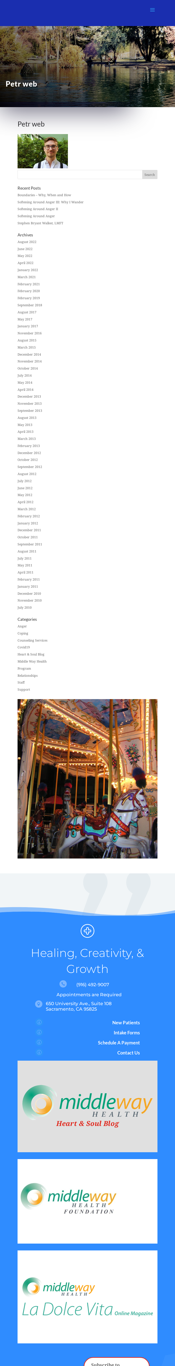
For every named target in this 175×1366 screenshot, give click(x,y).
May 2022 (25, 256)
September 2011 (30, 544)
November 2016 (30, 333)
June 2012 (25, 488)
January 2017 (28, 326)
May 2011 (25, 565)
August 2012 (27, 474)
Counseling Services (32, 640)
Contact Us (128, 1052)
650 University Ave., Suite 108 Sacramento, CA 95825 (79, 1006)
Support (24, 689)
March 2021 (27, 277)
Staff (21, 682)
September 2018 (30, 305)
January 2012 (28, 523)
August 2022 (27, 242)
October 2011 (28, 537)
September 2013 (30, 410)
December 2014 (29, 354)
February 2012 (29, 516)
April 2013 (25, 431)
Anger (22, 626)
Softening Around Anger (36, 216)
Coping (23, 633)
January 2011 (28, 586)
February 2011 (29, 579)
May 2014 (25, 382)
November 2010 (30, 600)
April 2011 (25, 572)
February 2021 (29, 284)
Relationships (28, 675)
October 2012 (28, 459)
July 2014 (25, 375)
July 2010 (25, 607)
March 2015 (27, 347)
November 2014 (30, 361)
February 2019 (29, 298)
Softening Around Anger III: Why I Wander (51, 202)
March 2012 (27, 509)
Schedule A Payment (119, 1042)
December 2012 (29, 453)
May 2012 (25, 495)
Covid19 (24, 647)
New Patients (126, 1022)
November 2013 (30, 403)
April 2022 (25, 263)
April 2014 (25, 389)
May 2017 (25, 319)
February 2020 (29, 291)
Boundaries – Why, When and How (44, 195)
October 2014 (28, 368)
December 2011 (29, 530)
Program (24, 668)
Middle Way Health (32, 661)
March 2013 (27, 438)
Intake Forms (127, 1032)
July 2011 (25, 558)
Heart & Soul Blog (31, 654)
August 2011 (27, 551)
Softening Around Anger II (38, 209)
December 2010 (29, 593)
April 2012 (25, 502)
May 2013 (25, 425)
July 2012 (25, 481)
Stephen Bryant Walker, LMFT (40, 223)
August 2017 (27, 312)
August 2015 (27, 340)
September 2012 (30, 467)
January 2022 (28, 270)
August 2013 (27, 417)
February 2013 (29, 446)
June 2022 (25, 249)
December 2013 (29, 396)
